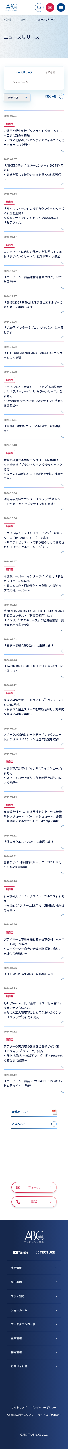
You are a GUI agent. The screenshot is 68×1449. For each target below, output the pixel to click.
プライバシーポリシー (44, 1407)
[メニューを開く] (61, 7)
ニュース (23, 19)
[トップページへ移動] (11, 7)
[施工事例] (36, 1282)
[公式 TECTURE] (45, 1252)
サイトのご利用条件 (49, 1414)
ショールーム (20, 82)
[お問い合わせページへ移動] (50, 7)
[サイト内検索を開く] (39, 7)
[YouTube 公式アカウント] (20, 1252)
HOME (7, 19)
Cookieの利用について (20, 1414)
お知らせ (50, 72)
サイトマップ (19, 1407)
